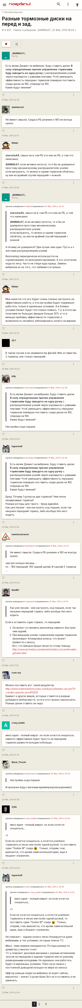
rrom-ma (16, 672)
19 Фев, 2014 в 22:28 (57, 388)
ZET (14, 340)
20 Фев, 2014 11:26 (10, 665)
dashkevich (18, 107)
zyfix (27, 887)
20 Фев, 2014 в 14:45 (60, 818)
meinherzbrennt (20, 534)
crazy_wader (18, 723)
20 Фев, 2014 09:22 (11, 583)
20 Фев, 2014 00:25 (11, 439)
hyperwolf (17, 446)
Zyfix (14, 807)
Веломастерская (12, 12)
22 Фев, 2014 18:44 (64, 29)
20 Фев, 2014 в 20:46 (54, 887)
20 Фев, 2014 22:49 (11, 992)
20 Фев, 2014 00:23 (11, 369)
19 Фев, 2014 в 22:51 (59, 546)
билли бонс (30, 774)
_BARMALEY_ (44, 29)
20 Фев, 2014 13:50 (10, 715)
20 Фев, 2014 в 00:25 (60, 774)
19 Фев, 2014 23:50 (10, 333)
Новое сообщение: (25, 29)
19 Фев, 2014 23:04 (10, 188)
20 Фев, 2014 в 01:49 (58, 601)
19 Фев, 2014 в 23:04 (54, 206)
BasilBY (15, 590)
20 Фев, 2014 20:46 (11, 868)
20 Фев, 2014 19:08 (10, 800)
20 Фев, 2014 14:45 (10, 755)
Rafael (15, 143)
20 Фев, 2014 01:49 (10, 527)
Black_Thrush (19, 762)
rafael (27, 206)
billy (14, 376)
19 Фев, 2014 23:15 (10, 279)
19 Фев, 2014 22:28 (10, 100)
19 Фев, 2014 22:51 (10, 136)
